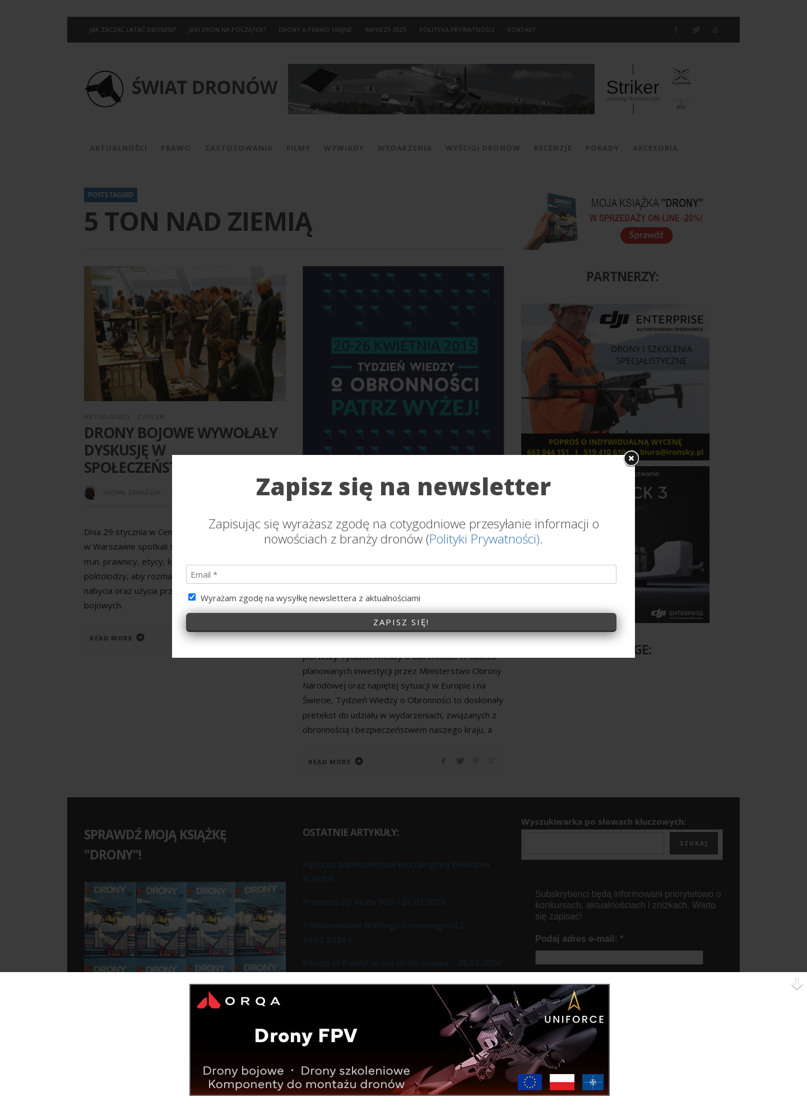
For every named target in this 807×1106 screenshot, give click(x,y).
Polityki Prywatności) (484, 527)
